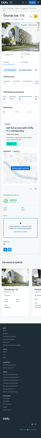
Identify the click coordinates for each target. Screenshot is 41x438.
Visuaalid (24, 25)
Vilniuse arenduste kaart (10, 374)
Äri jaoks (32, 2)
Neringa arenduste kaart (10, 386)
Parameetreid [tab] (10, 70)
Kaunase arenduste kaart (10, 377)
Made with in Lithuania (28, 429)
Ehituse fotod (33, 25)
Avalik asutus (7, 410)
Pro (4, 354)
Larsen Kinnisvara (9, 64)
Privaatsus (6, 342)
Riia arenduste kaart (9, 389)
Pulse (4, 357)
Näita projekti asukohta (20, 168)
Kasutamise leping (8, 339)
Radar (5, 352)
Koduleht (9, 55)
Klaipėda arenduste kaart (10, 380)
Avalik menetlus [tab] (25, 70)
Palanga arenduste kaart (10, 383)
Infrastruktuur (7, 404)
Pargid (5, 407)
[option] (20, 36)
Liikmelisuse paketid (20, 231)
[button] (4, 36)
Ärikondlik (6, 401)
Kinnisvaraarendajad (9, 365)
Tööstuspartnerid (8, 368)
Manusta (16, 151)
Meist (5, 330)
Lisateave (11, 144)
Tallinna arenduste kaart (10, 392)
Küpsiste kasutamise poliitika (12, 345)
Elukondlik (6, 398)
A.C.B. (36, 49)
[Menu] (38, 2)
